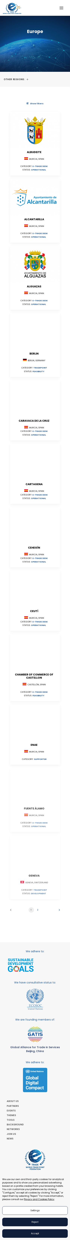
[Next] (58, 911)
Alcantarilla (34, 219)
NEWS (10, 1138)
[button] (61, 8)
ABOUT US (13, 1101)
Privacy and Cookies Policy (39, 1199)
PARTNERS (13, 1106)
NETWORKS (13, 1129)
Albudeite (34, 152)
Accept (35, 1233)
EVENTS (11, 1110)
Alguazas (34, 286)
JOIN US (11, 1134)
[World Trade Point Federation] (12, 8)
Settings (35, 1210)
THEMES (11, 1115)
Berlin (34, 353)
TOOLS (11, 1119)
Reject (35, 1221)
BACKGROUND (15, 1124)
